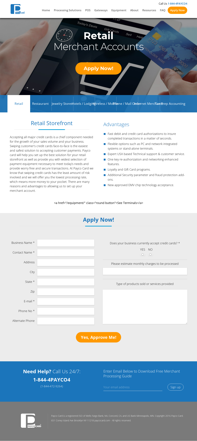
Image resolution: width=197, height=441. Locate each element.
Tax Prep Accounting (170, 104)
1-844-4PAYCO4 (51, 381)
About (134, 10)
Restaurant (40, 104)
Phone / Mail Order (127, 104)
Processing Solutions (67, 10)
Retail (19, 104)
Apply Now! (98, 69)
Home (46, 10)
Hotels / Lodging (83, 104)
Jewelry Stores (62, 104)
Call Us (173, 3)
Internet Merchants (148, 104)
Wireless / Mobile (105, 104)
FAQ (162, 10)
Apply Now (177, 10)
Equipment (118, 10)
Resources (149, 10)
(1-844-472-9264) (52, 388)
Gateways (101, 10)
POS (87, 10)
